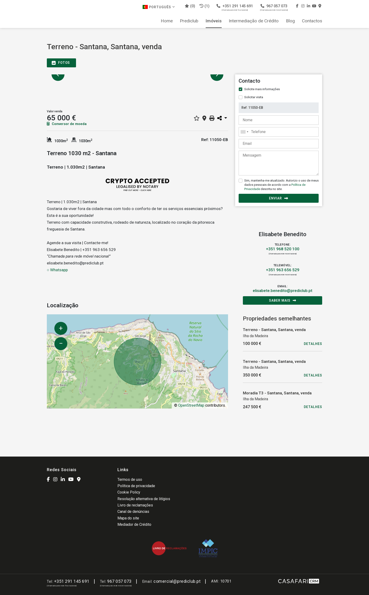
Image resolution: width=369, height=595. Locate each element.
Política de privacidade (136, 486)
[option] (137, 74)
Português (159, 7)
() (190, 6)
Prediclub (189, 21)
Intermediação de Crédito (254, 21)
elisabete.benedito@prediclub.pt (282, 290)
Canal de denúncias (133, 511)
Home (167, 21)
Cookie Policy (128, 492)
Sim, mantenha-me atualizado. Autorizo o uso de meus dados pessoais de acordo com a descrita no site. (281, 185)
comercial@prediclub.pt (177, 581)
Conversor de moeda (67, 124)
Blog (290, 21)
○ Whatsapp (57, 269)
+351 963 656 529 (282, 269)
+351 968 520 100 (282, 249)
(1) (204, 6)
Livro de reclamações (135, 505)
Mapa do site (128, 518)
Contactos (312, 21)
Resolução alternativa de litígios (143, 499)
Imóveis (214, 21)
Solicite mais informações (262, 89)
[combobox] (278, 131)
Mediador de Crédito (134, 524)
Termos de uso (129, 479)
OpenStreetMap (191, 405)
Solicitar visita (253, 97)
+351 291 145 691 (235, 7)
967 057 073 (274, 7)
